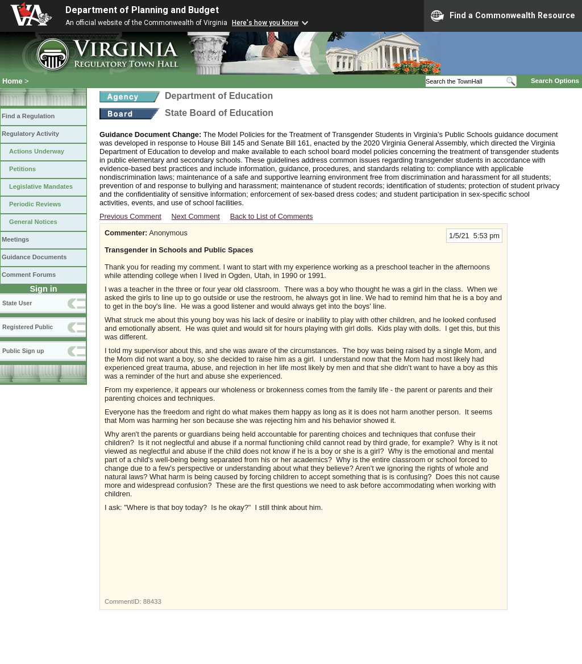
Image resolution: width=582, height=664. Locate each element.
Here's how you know (265, 23)
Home (12, 81)
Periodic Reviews (35, 204)
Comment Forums (29, 274)
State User (17, 303)
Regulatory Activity (30, 133)
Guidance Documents (34, 257)
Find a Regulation (28, 116)
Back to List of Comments (271, 216)
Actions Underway (36, 151)
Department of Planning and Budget (142, 10)
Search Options (555, 80)
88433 (152, 601)
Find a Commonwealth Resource (503, 16)
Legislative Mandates (41, 186)
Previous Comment (130, 216)
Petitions (22, 168)
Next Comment (196, 216)
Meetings (15, 239)
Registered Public (27, 326)
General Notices (33, 221)
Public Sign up (23, 350)
